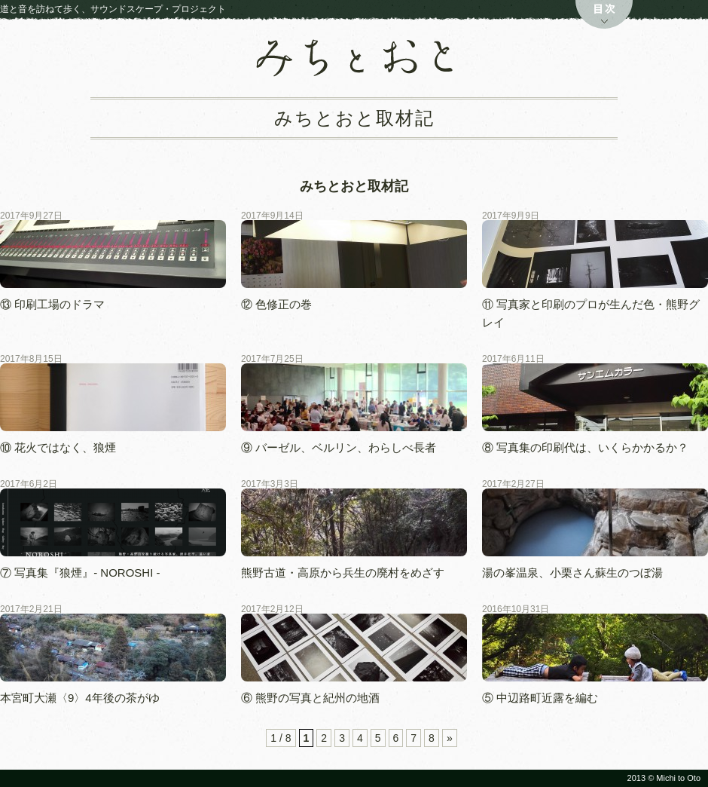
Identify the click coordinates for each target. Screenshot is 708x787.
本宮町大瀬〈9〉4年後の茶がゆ (80, 697)
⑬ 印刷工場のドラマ (52, 304)
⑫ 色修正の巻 (276, 304)
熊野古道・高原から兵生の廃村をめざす (342, 572)
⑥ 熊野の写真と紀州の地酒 (310, 697)
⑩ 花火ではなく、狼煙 (58, 447)
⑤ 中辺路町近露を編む (540, 697)
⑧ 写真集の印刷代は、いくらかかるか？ (585, 447)
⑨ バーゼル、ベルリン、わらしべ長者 (338, 447)
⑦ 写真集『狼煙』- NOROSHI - (86, 572)
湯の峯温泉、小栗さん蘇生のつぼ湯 (572, 572)
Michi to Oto (678, 777)
